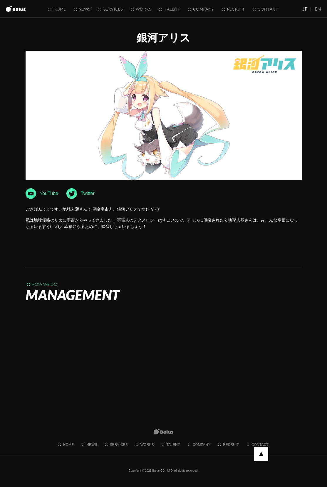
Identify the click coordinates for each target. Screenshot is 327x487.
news (82, 8)
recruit (233, 8)
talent (169, 8)
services (110, 8)
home (57, 8)
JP (305, 8)
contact (266, 8)
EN (318, 8)
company (201, 8)
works (141, 8)
